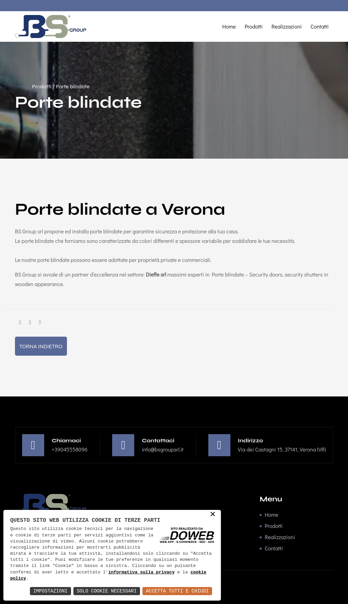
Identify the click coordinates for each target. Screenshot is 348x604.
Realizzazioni (287, 26)
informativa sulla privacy (141, 572)
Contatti (320, 26)
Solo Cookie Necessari (107, 591)
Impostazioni (50, 591)
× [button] (213, 514)
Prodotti (254, 26)
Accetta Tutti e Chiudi (177, 591)
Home (229, 26)
